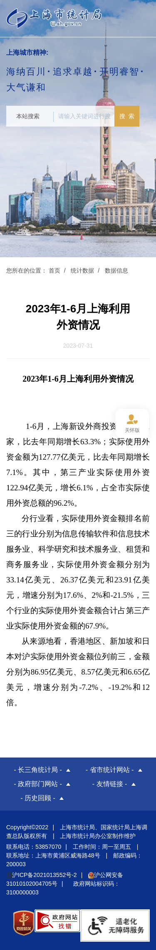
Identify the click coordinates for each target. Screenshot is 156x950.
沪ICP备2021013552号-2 (41, 875)
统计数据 (82, 270)
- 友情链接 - (109, 783)
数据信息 (116, 270)
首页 (54, 270)
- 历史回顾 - (37, 797)
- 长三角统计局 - (38, 769)
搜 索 (126, 116)
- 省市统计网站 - (110, 769)
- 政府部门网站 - (38, 783)
